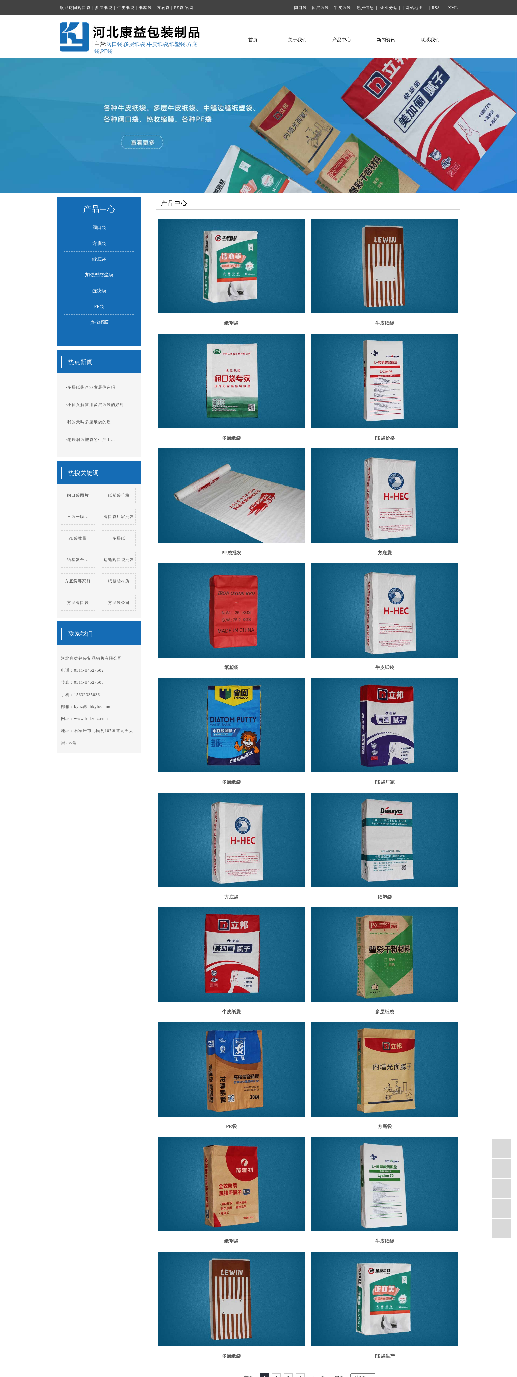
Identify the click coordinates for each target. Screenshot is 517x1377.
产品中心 (341, 40)
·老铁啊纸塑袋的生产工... (90, 439)
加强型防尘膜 (99, 274)
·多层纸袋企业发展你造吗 (90, 387)
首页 (253, 40)
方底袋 (163, 7)
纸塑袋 (145, 7)
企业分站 (389, 7)
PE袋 (179, 7)
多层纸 (118, 538)
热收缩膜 (99, 322)
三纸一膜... (78, 516)
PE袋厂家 (385, 782)
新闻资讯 (386, 40)
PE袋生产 (385, 1356)
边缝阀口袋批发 (119, 559)
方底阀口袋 (78, 602)
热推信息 (365, 7)
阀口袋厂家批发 (119, 516)
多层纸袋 (103, 7)
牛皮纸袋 (125, 7)
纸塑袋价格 (119, 495)
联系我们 (430, 40)
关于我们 (297, 40)
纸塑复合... (78, 559)
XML (453, 7)
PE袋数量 (77, 538)
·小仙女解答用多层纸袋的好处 (95, 404)
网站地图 (414, 7)
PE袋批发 (231, 552)
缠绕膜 (99, 290)
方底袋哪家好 (78, 581)
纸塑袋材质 (119, 581)
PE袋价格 (385, 438)
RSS (436, 7)
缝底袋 (99, 259)
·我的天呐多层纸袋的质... (90, 422)
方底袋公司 (119, 602)
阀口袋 (84, 7)
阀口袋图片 (78, 495)
